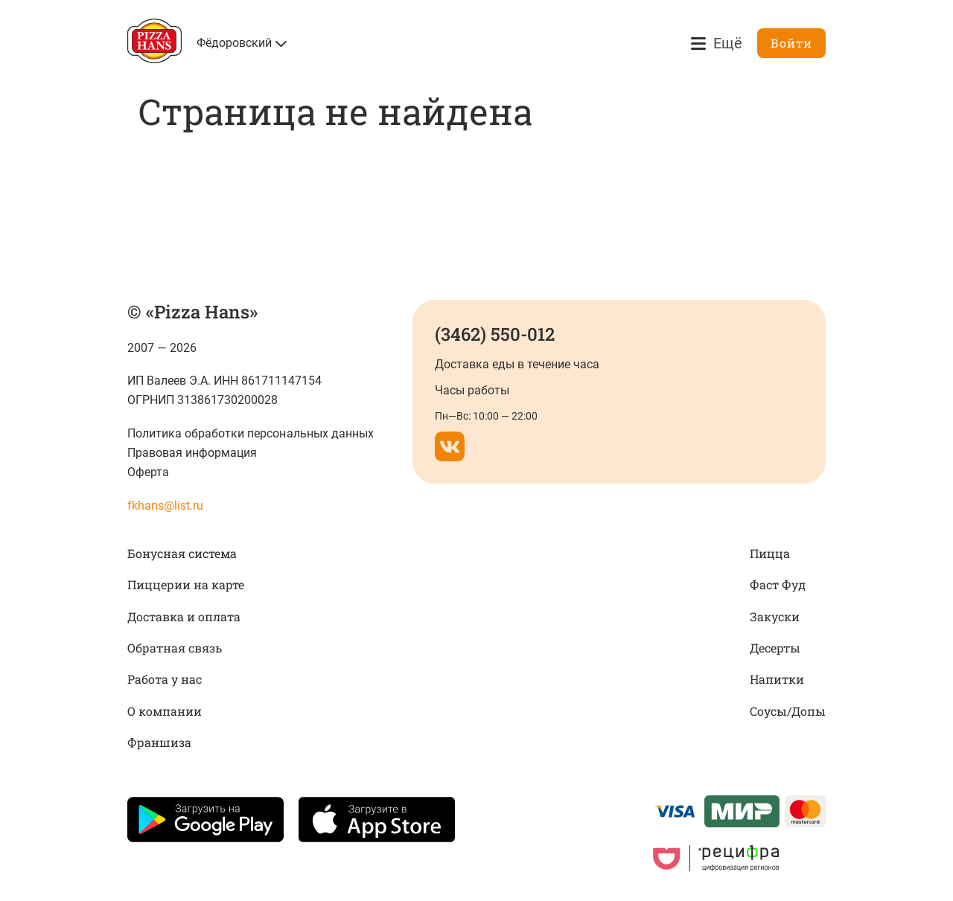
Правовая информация (192, 453)
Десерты (775, 647)
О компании (164, 711)
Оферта (148, 472)
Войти (791, 43)
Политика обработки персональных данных (250, 433)
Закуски (775, 616)
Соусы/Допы (788, 711)
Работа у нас (164, 679)
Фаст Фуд (778, 584)
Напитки (777, 679)
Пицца (770, 553)
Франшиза (159, 742)
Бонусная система (182, 553)
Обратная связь (174, 647)
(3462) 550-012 (495, 334)
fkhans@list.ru (165, 505)
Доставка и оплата (183, 616)
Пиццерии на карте (185, 584)
